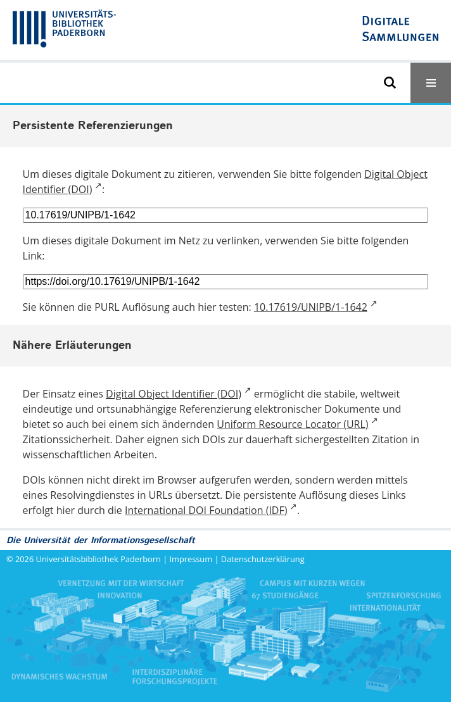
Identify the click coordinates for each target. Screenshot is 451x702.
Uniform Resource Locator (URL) (292, 424)
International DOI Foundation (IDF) (206, 510)
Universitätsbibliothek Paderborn (98, 559)
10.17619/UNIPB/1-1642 (310, 307)
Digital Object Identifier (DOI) (173, 394)
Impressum (191, 559)
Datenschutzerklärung (263, 559)
